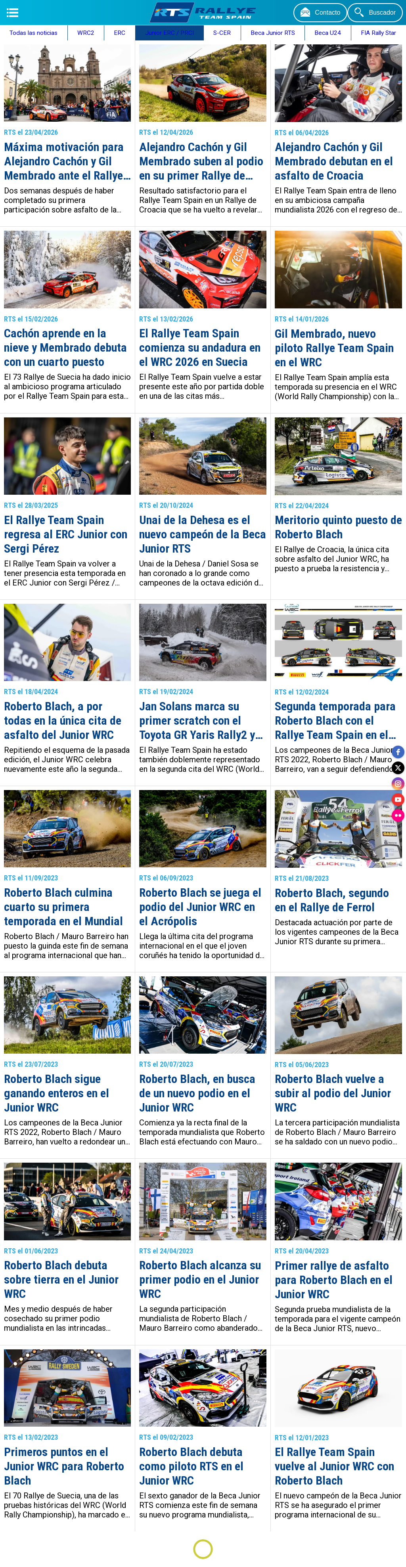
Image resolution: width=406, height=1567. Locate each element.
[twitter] (398, 767)
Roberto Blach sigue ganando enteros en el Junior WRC (56, 1093)
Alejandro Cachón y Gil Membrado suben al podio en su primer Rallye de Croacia (201, 161)
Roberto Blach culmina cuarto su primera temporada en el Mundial (63, 907)
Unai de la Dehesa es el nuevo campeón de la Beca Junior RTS (202, 534)
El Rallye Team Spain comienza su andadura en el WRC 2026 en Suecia (199, 347)
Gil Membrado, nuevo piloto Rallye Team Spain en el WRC (334, 348)
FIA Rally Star (378, 32)
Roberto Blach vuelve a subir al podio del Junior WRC (333, 1093)
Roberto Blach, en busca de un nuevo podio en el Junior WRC (197, 1093)
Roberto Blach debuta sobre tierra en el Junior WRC (61, 1279)
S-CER (222, 32)
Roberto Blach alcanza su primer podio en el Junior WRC (200, 1279)
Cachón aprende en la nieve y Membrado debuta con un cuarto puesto (65, 347)
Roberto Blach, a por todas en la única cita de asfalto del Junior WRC (62, 720)
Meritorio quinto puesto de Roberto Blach (338, 527)
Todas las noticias (33, 32)
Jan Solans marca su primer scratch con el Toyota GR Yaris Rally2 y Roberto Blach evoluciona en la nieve (200, 720)
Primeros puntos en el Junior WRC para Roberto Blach (64, 1466)
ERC (119, 32)
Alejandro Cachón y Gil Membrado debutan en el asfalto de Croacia (334, 161)
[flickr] (398, 815)
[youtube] (398, 799)
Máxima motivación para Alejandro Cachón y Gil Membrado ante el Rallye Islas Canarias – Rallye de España (66, 161)
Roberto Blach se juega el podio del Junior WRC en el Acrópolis (200, 907)
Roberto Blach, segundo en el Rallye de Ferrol (332, 900)
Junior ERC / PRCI (169, 32)
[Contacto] (320, 12)
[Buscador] (375, 12)
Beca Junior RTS (273, 32)
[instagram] (398, 783)
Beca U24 (327, 32)
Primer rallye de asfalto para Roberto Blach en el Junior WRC (334, 1280)
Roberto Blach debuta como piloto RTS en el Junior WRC (191, 1466)
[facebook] (398, 752)
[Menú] (12, 12)
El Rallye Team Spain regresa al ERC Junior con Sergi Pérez (65, 534)
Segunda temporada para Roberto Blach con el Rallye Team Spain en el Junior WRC (335, 720)
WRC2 (85, 32)
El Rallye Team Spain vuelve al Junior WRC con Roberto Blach (334, 1466)
